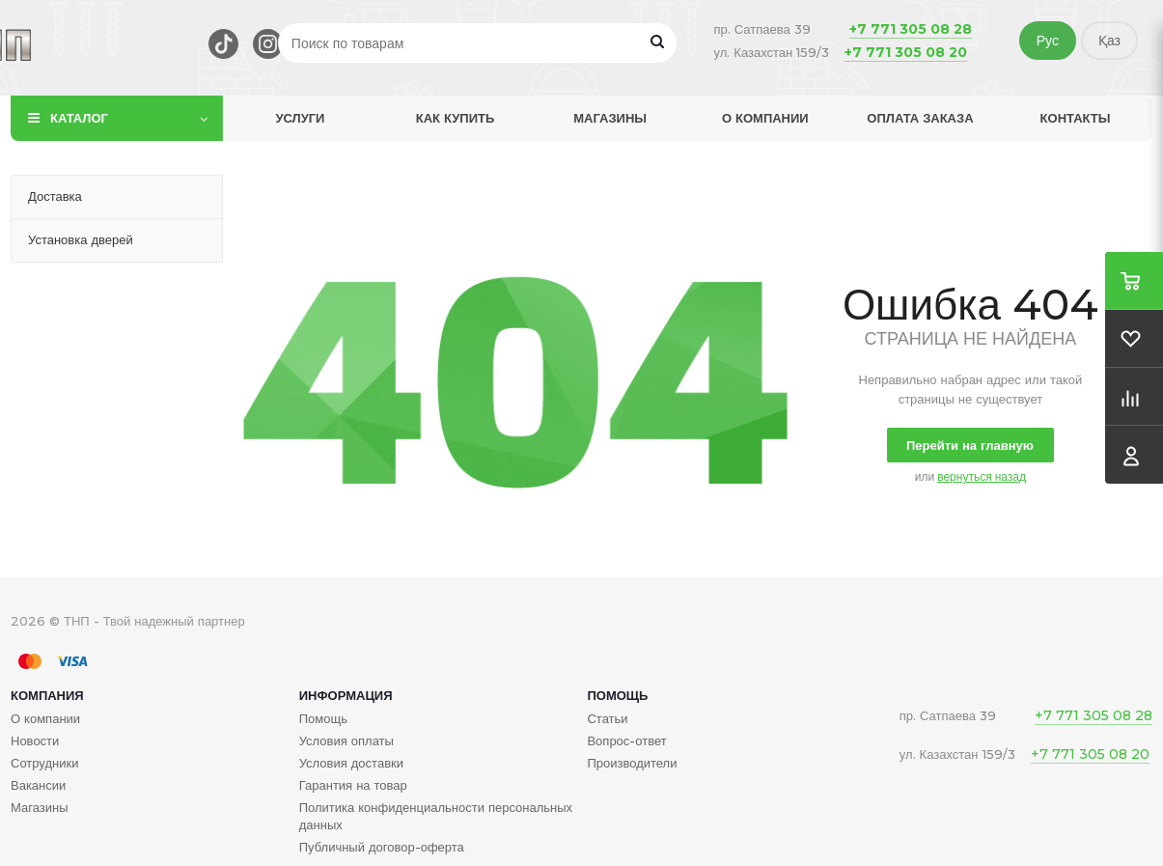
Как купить (455, 118)
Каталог (79, 118)
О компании (765, 118)
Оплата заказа (920, 118)
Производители (632, 762)
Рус (1048, 40)
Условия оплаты (346, 740)
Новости (35, 740)
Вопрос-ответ (626, 740)
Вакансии (38, 785)
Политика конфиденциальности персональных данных (435, 815)
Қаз (1109, 40)
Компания (47, 695)
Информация (346, 695)
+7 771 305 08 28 (910, 29)
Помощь (617, 695)
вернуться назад (981, 476)
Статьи (607, 718)
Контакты (1075, 118)
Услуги (299, 118)
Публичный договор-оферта (381, 846)
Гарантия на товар (353, 785)
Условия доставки (351, 762)
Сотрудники (44, 762)
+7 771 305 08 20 (906, 52)
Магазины (610, 118)
